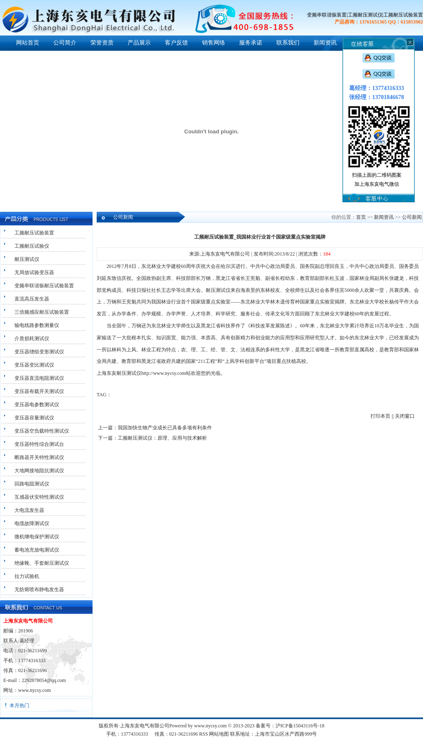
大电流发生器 (29, 510)
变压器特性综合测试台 (39, 444)
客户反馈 (176, 43)
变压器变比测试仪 (34, 365)
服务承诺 (250, 43)
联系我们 (287, 43)
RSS (203, 734)
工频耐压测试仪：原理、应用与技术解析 (162, 438)
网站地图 (219, 734)
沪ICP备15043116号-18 (300, 726)
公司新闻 (412, 217)
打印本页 (380, 416)
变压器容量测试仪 (34, 418)
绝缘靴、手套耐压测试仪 (41, 563)
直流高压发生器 (31, 299)
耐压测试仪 (26, 259)
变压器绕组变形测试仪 (39, 352)
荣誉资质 (102, 43)
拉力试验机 (26, 576)
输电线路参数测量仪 (36, 325)
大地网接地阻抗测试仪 (39, 470)
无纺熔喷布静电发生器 (39, 589)
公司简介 (64, 43)
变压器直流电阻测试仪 (39, 378)
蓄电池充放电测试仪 (36, 550)
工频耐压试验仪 (31, 246)
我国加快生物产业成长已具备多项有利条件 (165, 428)
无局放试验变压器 (34, 272)
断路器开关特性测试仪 (39, 457)
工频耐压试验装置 (34, 233)
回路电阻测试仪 (31, 484)
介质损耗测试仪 (31, 338)
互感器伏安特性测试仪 (39, 497)
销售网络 (213, 43)
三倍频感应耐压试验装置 (41, 312)
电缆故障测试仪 (31, 523)
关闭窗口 (405, 416)
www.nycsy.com (34, 690)
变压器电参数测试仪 (36, 404)
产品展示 (139, 43)
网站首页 (27, 43)
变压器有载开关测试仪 (39, 391)
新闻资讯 (325, 43)
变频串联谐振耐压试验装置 (44, 286)
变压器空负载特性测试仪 (41, 431)
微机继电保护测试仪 (36, 537)
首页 (361, 217)
